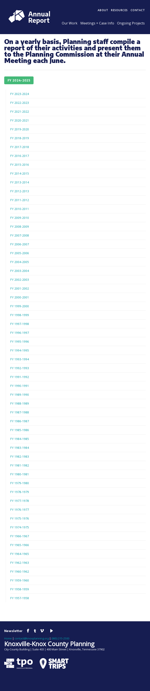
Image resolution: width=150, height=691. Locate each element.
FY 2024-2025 (19, 80)
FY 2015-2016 (19, 165)
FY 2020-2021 (19, 120)
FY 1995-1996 (19, 341)
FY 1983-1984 (19, 448)
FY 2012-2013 (19, 191)
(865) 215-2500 (60, 638)
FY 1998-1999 (19, 315)
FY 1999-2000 (19, 306)
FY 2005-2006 (19, 253)
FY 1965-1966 (19, 545)
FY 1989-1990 (19, 395)
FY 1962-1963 (19, 563)
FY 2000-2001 (19, 297)
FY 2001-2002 (19, 288)
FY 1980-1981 (19, 474)
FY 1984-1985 (19, 439)
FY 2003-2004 (19, 271)
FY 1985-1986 (19, 430)
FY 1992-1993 (19, 368)
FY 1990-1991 (19, 386)
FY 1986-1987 (19, 421)
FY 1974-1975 (19, 527)
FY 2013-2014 (19, 182)
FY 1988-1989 (19, 403)
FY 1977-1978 (19, 501)
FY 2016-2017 (19, 156)
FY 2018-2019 (19, 138)
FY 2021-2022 (19, 112)
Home (8, 638)
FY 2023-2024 (19, 94)
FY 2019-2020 (19, 129)
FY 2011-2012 (19, 200)
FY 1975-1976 (19, 518)
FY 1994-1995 (19, 350)
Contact (138, 10)
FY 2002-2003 (19, 280)
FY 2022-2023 (19, 103)
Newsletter (13, 631)
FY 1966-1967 (19, 536)
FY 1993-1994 (19, 359)
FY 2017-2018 (19, 147)
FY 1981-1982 (19, 465)
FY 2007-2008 (19, 235)
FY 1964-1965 (19, 554)
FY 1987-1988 (19, 412)
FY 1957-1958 (19, 598)
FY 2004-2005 (19, 262)
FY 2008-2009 (19, 227)
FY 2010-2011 (19, 209)
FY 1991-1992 (19, 377)
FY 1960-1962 (19, 571)
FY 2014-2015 (19, 173)
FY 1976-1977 (19, 510)
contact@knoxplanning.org (32, 638)
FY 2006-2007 (19, 244)
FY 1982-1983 (19, 456)
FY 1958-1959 (19, 589)
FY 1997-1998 (19, 324)
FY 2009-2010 (19, 218)
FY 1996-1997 (19, 333)
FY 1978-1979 (19, 492)
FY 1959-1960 (19, 580)
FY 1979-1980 (19, 483)
